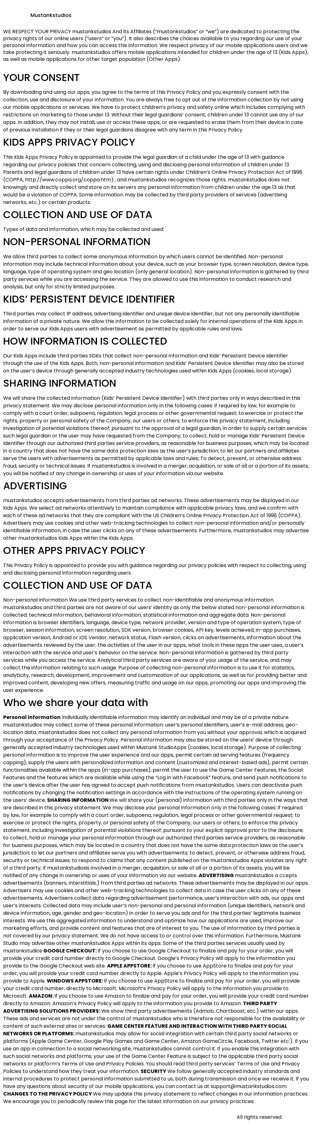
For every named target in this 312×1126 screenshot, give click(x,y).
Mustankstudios (51, 15)
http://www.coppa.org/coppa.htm (68, 179)
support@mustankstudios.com (249, 1086)
